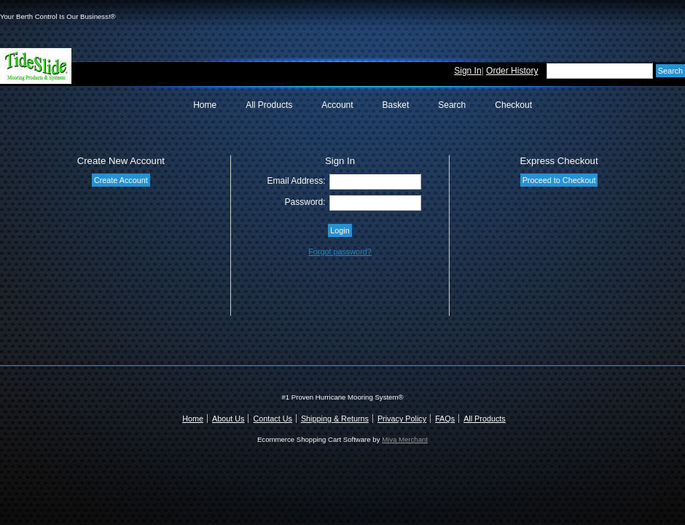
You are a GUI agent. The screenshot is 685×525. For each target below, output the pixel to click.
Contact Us (272, 418)
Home (204, 105)
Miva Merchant (405, 439)
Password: (305, 202)
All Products (269, 105)
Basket (396, 105)
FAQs (445, 418)
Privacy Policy (401, 418)
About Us (228, 418)
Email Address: (296, 181)
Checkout (513, 105)
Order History (512, 71)
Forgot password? (339, 251)
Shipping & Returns (335, 418)
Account (337, 105)
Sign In (467, 71)
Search (452, 105)
